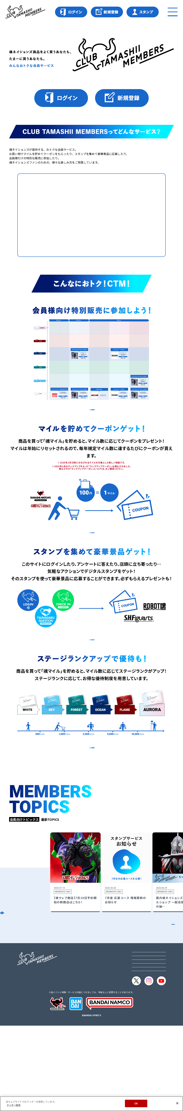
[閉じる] (177, 1103)
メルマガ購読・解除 (145, 1046)
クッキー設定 (140, 1038)
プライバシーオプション (147, 1030)
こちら (105, 481)
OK (136, 1103)
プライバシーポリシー (146, 1023)
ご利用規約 (139, 1015)
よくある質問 (140, 1054)
